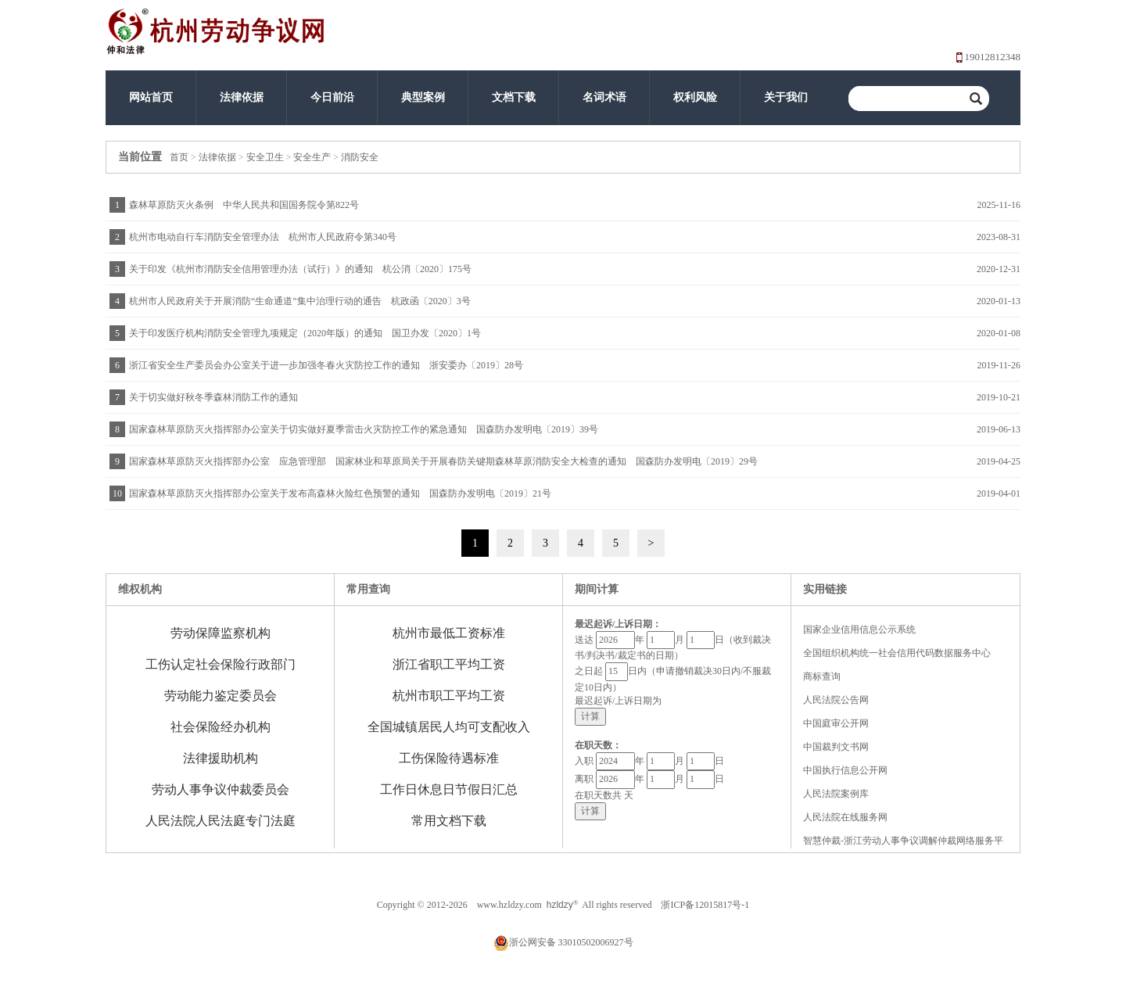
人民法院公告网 (836, 699)
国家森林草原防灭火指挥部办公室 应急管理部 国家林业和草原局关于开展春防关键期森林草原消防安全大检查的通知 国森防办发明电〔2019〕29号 (443, 461)
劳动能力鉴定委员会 (220, 695)
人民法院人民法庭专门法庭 (220, 820)
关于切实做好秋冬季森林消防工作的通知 (213, 397)
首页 (179, 157)
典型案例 (423, 97)
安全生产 (312, 157)
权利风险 (695, 97)
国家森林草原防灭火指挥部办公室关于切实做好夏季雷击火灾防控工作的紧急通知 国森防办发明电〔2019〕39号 (363, 429)
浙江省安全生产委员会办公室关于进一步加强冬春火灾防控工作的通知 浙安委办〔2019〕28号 (326, 365)
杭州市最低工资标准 (449, 633)
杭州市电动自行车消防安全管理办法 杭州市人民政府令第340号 (262, 236)
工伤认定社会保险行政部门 (220, 664)
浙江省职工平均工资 (449, 664)
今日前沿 (332, 97)
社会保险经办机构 (220, 727)
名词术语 (604, 97)
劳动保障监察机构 (220, 633)
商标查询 (822, 676)
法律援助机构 (220, 758)
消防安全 (359, 157)
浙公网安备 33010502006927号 (563, 942)
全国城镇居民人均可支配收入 (449, 727)
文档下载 (514, 97)
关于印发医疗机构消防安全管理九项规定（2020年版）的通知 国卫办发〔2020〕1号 (305, 333)
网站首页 (151, 97)
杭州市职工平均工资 (449, 695)
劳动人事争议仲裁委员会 (220, 789)
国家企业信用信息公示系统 (859, 629)
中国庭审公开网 (836, 723)
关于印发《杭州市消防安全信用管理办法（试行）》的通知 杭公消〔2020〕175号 (300, 269)
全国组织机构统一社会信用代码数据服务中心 (897, 652)
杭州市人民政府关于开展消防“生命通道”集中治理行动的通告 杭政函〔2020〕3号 (300, 301)
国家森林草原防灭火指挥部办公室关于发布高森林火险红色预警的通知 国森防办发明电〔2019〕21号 (340, 493)
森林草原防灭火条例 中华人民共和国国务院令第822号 (244, 204)
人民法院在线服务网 (845, 817)
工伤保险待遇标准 (449, 758)
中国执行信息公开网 (845, 770)
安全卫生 (265, 157)
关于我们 (786, 97)
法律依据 (242, 97)
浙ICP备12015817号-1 (705, 904)
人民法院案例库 (836, 793)
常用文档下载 (448, 820)
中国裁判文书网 (836, 746)
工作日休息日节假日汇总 (449, 789)
